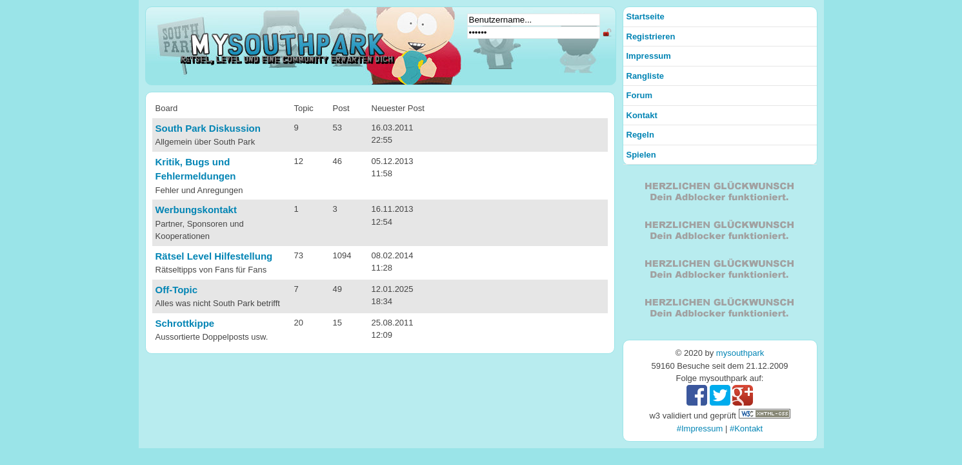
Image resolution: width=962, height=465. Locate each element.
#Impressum (700, 428)
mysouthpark (740, 353)
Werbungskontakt (196, 209)
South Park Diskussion (208, 128)
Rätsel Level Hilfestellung (214, 256)
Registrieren (651, 36)
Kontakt (641, 115)
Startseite (645, 16)
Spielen (641, 155)
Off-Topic (176, 289)
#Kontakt (746, 428)
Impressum (648, 56)
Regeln (640, 135)
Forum (639, 95)
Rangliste (645, 76)
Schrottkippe (185, 323)
